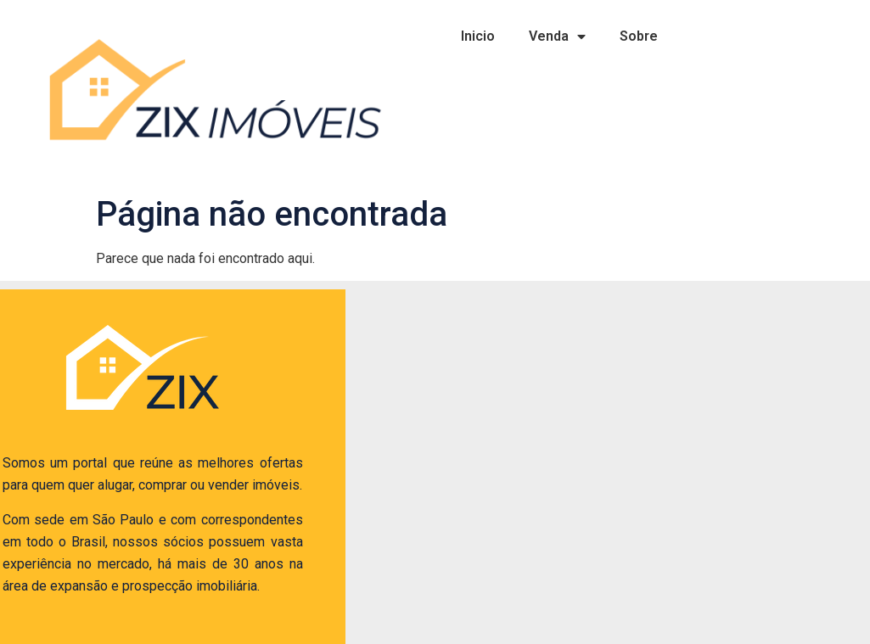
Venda (557, 36)
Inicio (478, 36)
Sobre (639, 36)
